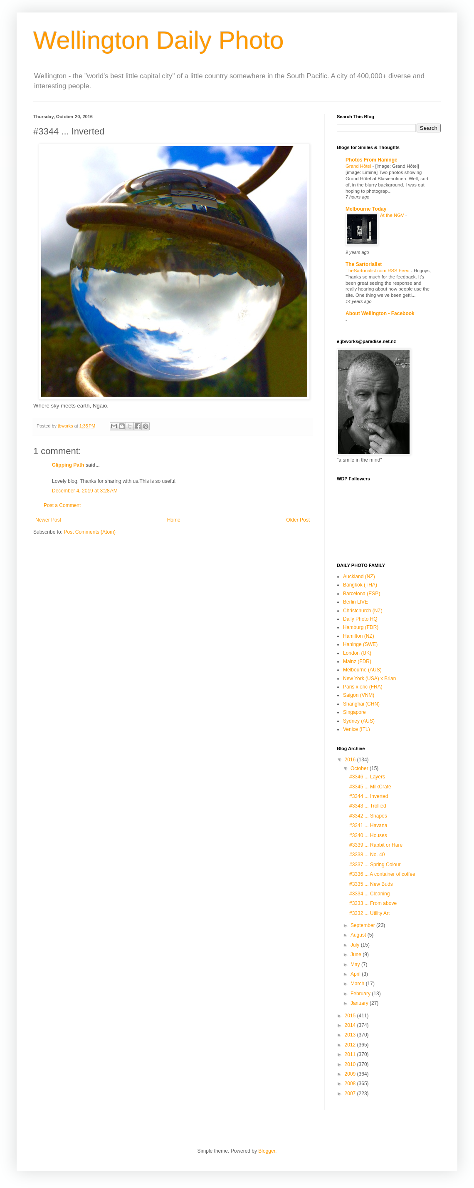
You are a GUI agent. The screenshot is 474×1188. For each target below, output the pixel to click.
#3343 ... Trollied (367, 806)
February (361, 994)
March (358, 984)
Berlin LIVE (355, 602)
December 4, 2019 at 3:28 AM (85, 491)
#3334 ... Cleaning (369, 894)
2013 (351, 1035)
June (357, 954)
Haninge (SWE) (360, 644)
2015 (351, 1016)
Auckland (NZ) (359, 576)
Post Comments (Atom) (90, 532)
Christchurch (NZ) (363, 611)
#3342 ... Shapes (368, 816)
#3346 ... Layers (367, 777)
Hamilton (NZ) (358, 636)
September (363, 925)
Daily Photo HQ (360, 619)
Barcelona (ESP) (361, 593)
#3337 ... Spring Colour (374, 864)
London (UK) (357, 653)
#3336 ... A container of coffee (382, 874)
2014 (351, 1025)
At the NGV (392, 215)
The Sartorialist (364, 264)
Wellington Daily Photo (158, 40)
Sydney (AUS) (359, 721)
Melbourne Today (366, 209)
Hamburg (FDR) (360, 627)
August (359, 935)
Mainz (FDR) (357, 661)
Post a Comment (62, 505)
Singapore (354, 712)
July (356, 945)
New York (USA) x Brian (369, 678)
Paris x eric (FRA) (363, 687)
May (356, 964)
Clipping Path (68, 465)
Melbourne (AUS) (362, 670)
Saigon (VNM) (358, 695)
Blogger (266, 1151)
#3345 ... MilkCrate (370, 787)
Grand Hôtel (359, 166)
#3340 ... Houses (368, 835)
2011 (351, 1054)
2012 (351, 1045)
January (360, 1003)
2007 (351, 1093)
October (360, 768)
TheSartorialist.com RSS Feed (378, 270)
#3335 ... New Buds (371, 884)
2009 (351, 1074)
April (356, 974)
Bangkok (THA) (360, 585)
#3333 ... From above (373, 903)
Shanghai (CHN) (361, 704)
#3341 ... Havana (368, 825)
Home (173, 520)
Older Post (298, 520)
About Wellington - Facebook (380, 313)
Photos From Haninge (371, 160)
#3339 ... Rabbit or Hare (375, 845)
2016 (351, 760)
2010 (351, 1064)
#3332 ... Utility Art (369, 913)
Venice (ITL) (356, 729)
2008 (351, 1083)
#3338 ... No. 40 (367, 854)
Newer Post (48, 520)
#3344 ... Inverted (368, 796)
